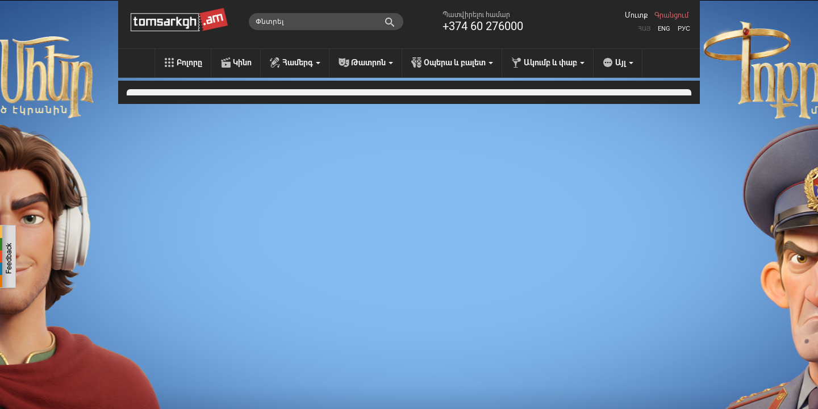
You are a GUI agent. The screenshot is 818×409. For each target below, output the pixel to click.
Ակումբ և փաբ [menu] (554, 62)
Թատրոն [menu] (372, 62)
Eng (664, 28)
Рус (684, 28)
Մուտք (636, 15)
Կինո (242, 62)
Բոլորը (189, 62)
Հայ (644, 28)
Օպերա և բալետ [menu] (458, 62)
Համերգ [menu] (301, 62)
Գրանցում (671, 15)
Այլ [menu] (624, 62)
